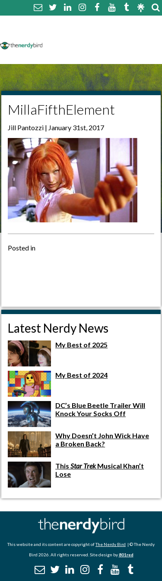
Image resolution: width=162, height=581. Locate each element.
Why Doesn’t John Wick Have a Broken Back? (102, 439)
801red (126, 554)
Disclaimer (128, 33)
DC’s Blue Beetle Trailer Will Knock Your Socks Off (100, 409)
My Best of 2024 (81, 375)
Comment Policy (74, 33)
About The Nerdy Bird (83, 23)
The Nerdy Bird (110, 544)
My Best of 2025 (81, 344)
